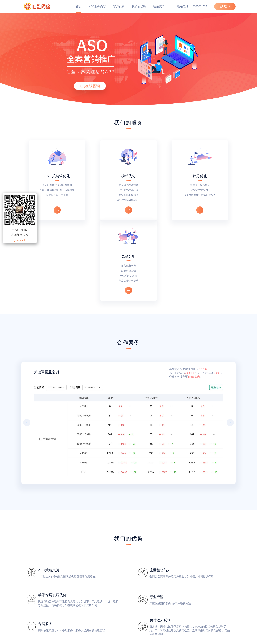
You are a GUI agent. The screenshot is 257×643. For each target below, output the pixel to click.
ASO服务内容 (97, 6)
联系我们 (159, 6)
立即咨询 (225, 6)
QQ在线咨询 (89, 86)
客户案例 (119, 6)
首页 (79, 6)
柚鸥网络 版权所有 (128, 641)
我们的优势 (139, 6)
